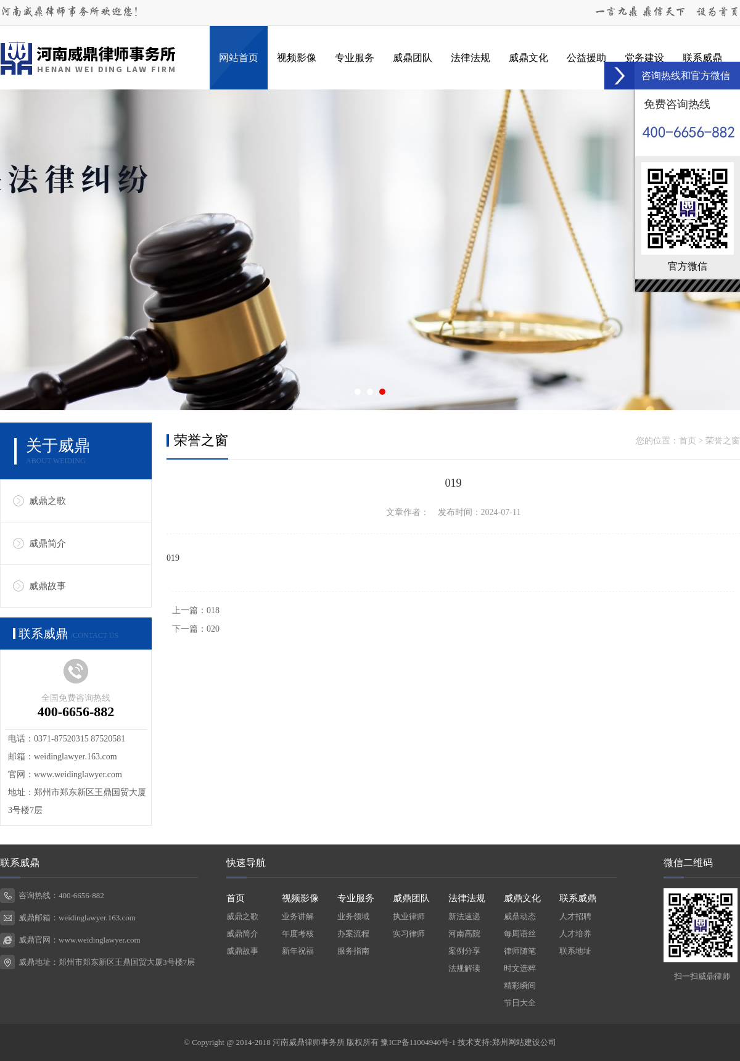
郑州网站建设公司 (524, 1042)
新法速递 (464, 916)
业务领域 (353, 916)
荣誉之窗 (722, 440)
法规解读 (464, 968)
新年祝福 (298, 951)
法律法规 (470, 57)
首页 (687, 440)
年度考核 (298, 933)
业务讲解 (298, 916)
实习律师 (409, 933)
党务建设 (644, 57)
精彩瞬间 (520, 985)
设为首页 (718, 12)
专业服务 (354, 57)
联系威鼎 (702, 57)
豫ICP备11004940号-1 (418, 1042)
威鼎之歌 (47, 501)
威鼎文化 (528, 57)
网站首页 (238, 57)
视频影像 (296, 57)
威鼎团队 (412, 57)
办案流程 (353, 933)
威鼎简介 (47, 543)
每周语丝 (520, 933)
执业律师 (409, 916)
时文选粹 (520, 968)
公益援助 (586, 57)
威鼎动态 (520, 916)
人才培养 (575, 933)
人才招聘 (575, 916)
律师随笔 (520, 951)
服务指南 (353, 951)
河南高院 (464, 933)
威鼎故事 (47, 586)
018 (213, 610)
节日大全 (520, 1002)
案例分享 (464, 951)
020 (213, 629)
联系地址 (575, 951)
